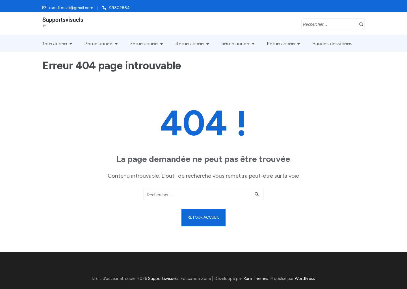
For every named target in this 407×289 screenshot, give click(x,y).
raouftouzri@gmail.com (71, 7)
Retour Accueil (203, 217)
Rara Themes (255, 278)
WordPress (305, 278)
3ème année (144, 43)
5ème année (235, 43)
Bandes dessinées (332, 43)
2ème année (98, 43)
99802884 (119, 7)
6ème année (281, 43)
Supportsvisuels (62, 19)
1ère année (54, 43)
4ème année (189, 43)
